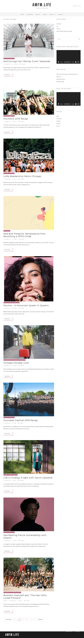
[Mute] (76, 62)
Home (22, 14)
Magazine (30, 14)
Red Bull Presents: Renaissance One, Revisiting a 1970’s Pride (24, 235)
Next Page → (41, 619)
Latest (13, 302)
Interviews (59, 118)
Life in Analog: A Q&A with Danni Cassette (27, 477)
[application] (69, 57)
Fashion (58, 28)
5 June (14, 423)
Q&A (16, 474)
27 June (14, 239)
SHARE (22, 64)
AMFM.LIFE (42, 5)
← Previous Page (8, 619)
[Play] (58, 62)
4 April (20, 600)
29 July (14, 121)
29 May (14, 480)
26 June (14, 308)
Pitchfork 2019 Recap (15, 118)
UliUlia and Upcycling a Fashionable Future (67, 74)
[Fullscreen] (78, 62)
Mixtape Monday (16, 360)
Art (5, 592)
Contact (60, 14)
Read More (8, 74)
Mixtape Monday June (16, 363)
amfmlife (7, 64)
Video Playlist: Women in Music (64, 31)
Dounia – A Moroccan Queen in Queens (26, 305)
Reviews (59, 123)
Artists (38, 14)
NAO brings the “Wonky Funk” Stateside (26, 61)
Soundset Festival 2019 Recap (20, 420)
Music (12, 58)
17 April (14, 540)
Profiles (58, 121)
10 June (14, 365)
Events (45, 14)
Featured (7, 58)
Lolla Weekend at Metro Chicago (22, 176)
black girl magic (60, 81)
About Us (52, 14)
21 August (15, 64)
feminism (59, 76)
